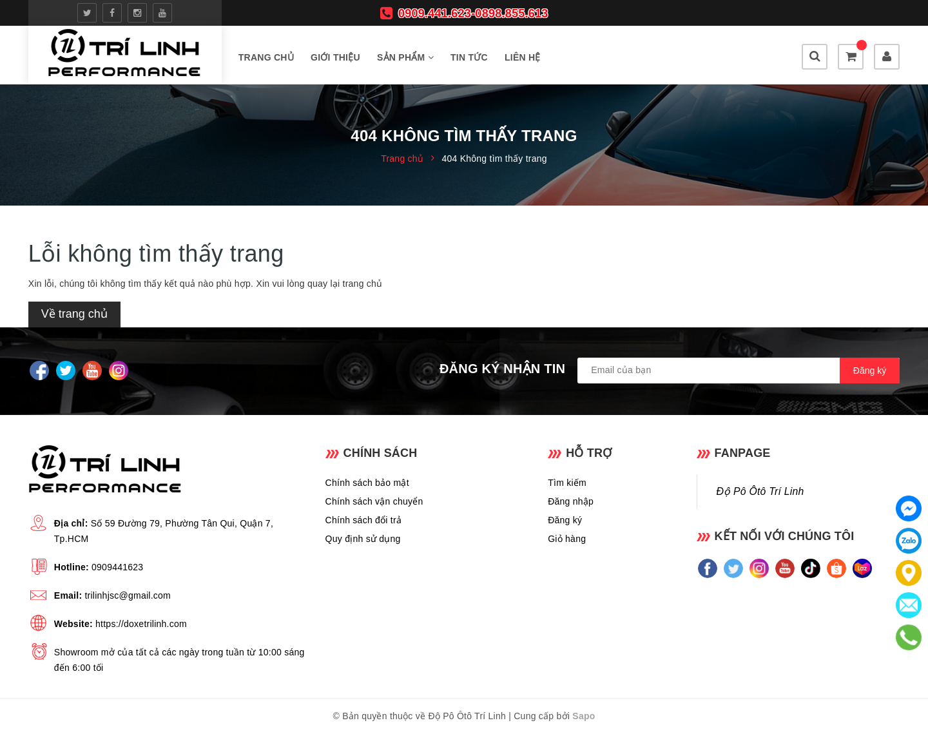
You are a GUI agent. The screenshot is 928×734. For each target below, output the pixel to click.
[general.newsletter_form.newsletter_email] (738, 370)
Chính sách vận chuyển (374, 501)
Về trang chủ (74, 313)
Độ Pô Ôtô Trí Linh (760, 491)
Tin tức (469, 57)
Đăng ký (565, 520)
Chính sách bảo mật (367, 483)
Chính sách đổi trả (363, 520)
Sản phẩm (405, 57)
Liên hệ (523, 57)
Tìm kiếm (567, 483)
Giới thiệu (335, 57)
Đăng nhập (571, 501)
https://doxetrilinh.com (141, 624)
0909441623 (117, 567)
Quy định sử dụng (363, 539)
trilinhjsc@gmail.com (127, 595)
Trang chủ (266, 57)
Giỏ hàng (567, 539)
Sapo (583, 716)
